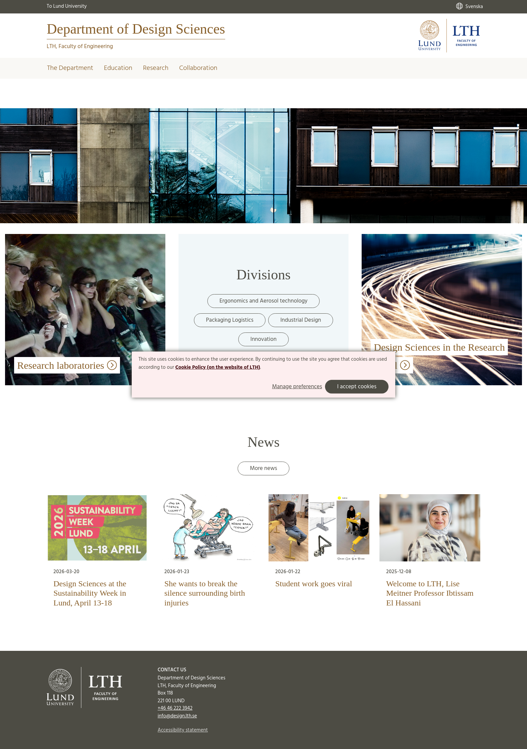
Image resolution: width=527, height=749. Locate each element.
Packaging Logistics (229, 320)
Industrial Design (300, 320)
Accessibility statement (183, 730)
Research (155, 68)
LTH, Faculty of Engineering (80, 46)
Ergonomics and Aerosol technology (263, 301)
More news (263, 468)
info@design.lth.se (177, 716)
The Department (70, 68)
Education (118, 68)
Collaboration (198, 68)
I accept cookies (356, 386)
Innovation (263, 339)
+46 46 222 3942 (175, 708)
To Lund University (67, 6)
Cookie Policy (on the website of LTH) (217, 367)
